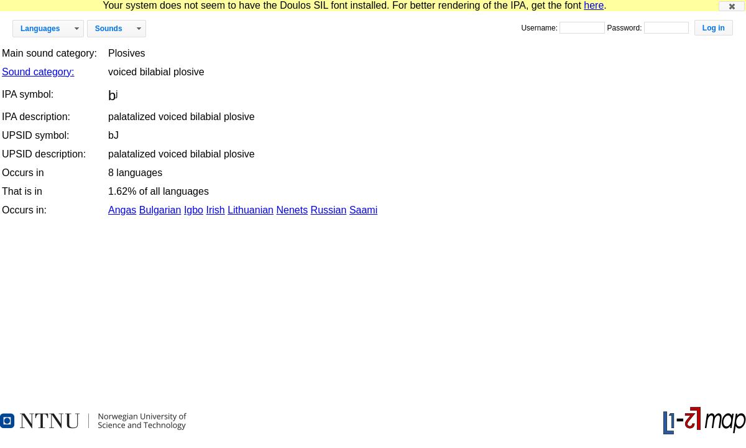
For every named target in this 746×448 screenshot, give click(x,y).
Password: (625, 28)
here (594, 5)
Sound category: (38, 72)
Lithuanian (251, 210)
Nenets (292, 210)
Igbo (193, 210)
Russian (329, 210)
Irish (215, 210)
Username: (540, 28)
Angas (122, 210)
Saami (363, 210)
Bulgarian (160, 210)
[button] (732, 6)
